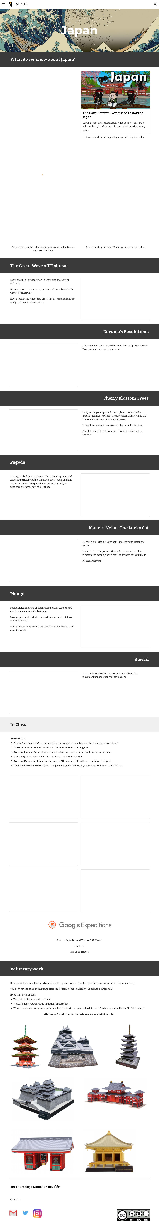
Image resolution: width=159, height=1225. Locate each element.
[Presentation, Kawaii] (43, 692)
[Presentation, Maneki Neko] (43, 560)
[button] (3, 4)
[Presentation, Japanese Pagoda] (115, 495)
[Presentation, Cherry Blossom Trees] (43, 430)
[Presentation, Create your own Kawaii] (115, 890)
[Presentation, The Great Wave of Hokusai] (115, 298)
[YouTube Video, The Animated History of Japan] (115, 224)
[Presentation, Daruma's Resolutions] (43, 365)
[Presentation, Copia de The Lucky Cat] (115, 844)
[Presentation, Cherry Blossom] (115, 797)
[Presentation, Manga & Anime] (115, 626)
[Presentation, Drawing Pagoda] (43, 844)
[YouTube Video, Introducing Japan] (43, 224)
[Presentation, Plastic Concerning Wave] (43, 797)
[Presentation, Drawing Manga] (43, 890)
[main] (79, 30)
